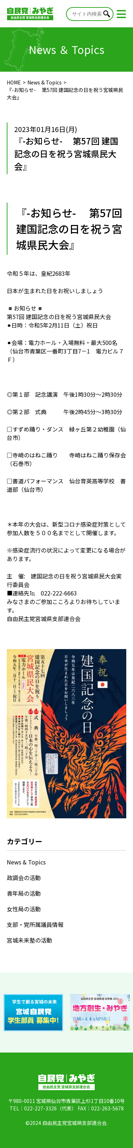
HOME (14, 82)
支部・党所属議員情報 (35, 924)
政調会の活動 (24, 877)
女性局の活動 (24, 909)
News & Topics (44, 82)
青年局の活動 (24, 893)
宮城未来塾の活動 (29, 940)
